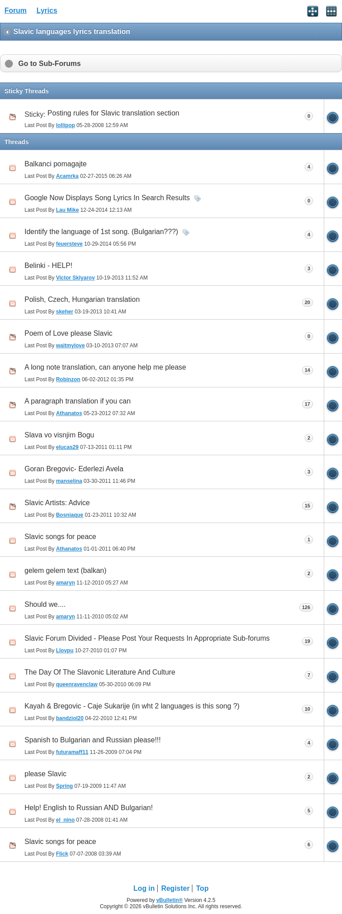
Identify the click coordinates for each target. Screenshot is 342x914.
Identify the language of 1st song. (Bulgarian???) (101, 231)
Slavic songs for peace (60, 536)
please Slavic (45, 774)
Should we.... (45, 604)
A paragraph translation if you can (77, 401)
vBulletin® (169, 900)
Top (202, 888)
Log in (144, 888)
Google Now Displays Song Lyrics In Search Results (107, 198)
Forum (15, 10)
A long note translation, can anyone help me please (105, 367)
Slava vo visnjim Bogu (59, 435)
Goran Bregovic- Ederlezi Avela (73, 469)
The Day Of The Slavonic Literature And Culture (99, 672)
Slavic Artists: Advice (57, 502)
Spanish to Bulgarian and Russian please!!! (92, 740)
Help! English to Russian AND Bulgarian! (88, 807)
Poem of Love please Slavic (68, 333)
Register (175, 888)
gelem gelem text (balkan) (65, 570)
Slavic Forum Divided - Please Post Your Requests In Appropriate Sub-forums (147, 638)
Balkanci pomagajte (55, 164)
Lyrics (47, 10)
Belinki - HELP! (48, 265)
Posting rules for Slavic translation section (113, 113)
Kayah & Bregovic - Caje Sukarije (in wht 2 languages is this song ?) (132, 706)
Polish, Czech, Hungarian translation (82, 299)
